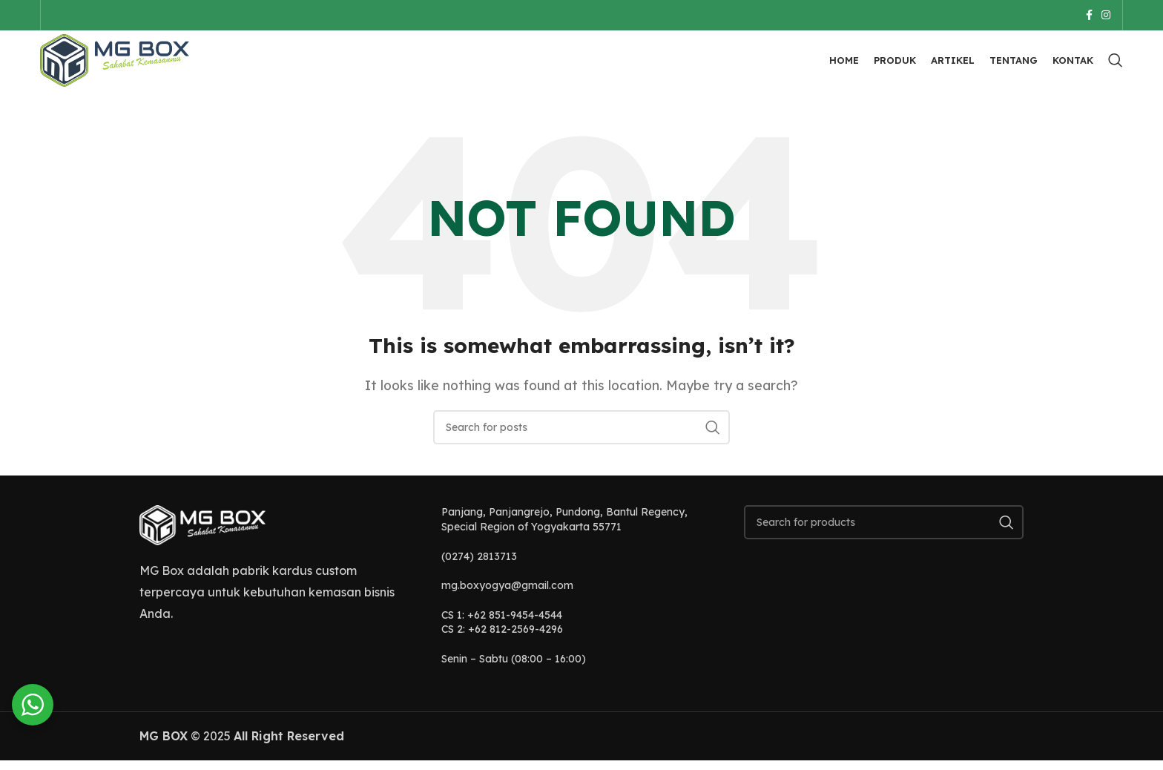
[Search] (1115, 67)
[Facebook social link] (1089, 16)
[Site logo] (121, 65)
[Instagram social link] (1106, 16)
